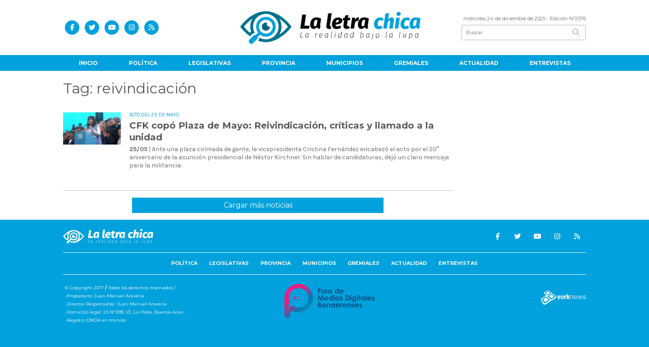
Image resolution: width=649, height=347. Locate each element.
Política (143, 63)
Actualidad (478, 63)
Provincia (278, 63)
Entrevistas (550, 63)
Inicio (88, 63)
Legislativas (209, 63)
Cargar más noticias (258, 205)
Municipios (344, 63)
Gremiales (411, 63)
